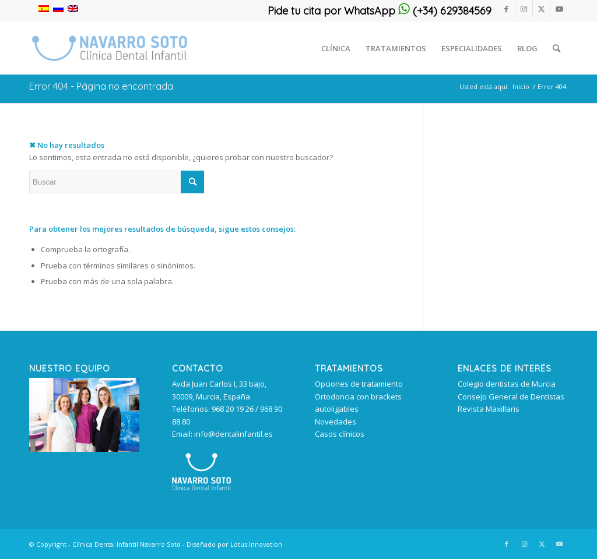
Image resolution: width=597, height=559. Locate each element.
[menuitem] (336, 48)
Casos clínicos (339, 434)
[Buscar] (556, 48)
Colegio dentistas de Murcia (507, 383)
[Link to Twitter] (541, 8)
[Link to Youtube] (559, 8)
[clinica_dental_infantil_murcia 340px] (109, 48)
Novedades (335, 421)
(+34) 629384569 (444, 10)
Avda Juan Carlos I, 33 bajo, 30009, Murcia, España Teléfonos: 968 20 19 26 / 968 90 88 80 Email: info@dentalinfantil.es (227, 408)
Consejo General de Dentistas (511, 396)
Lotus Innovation (256, 544)
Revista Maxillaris (488, 409)
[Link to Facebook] (506, 8)
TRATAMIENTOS (349, 368)
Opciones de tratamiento (359, 383)
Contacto (197, 368)
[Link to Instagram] (523, 8)
